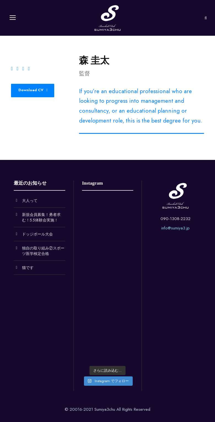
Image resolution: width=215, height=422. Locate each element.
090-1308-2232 (175, 219)
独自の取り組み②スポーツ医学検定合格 (43, 250)
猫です (28, 267)
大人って (29, 200)
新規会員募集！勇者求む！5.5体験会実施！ (41, 217)
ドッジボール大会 (37, 234)
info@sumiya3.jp (175, 228)
